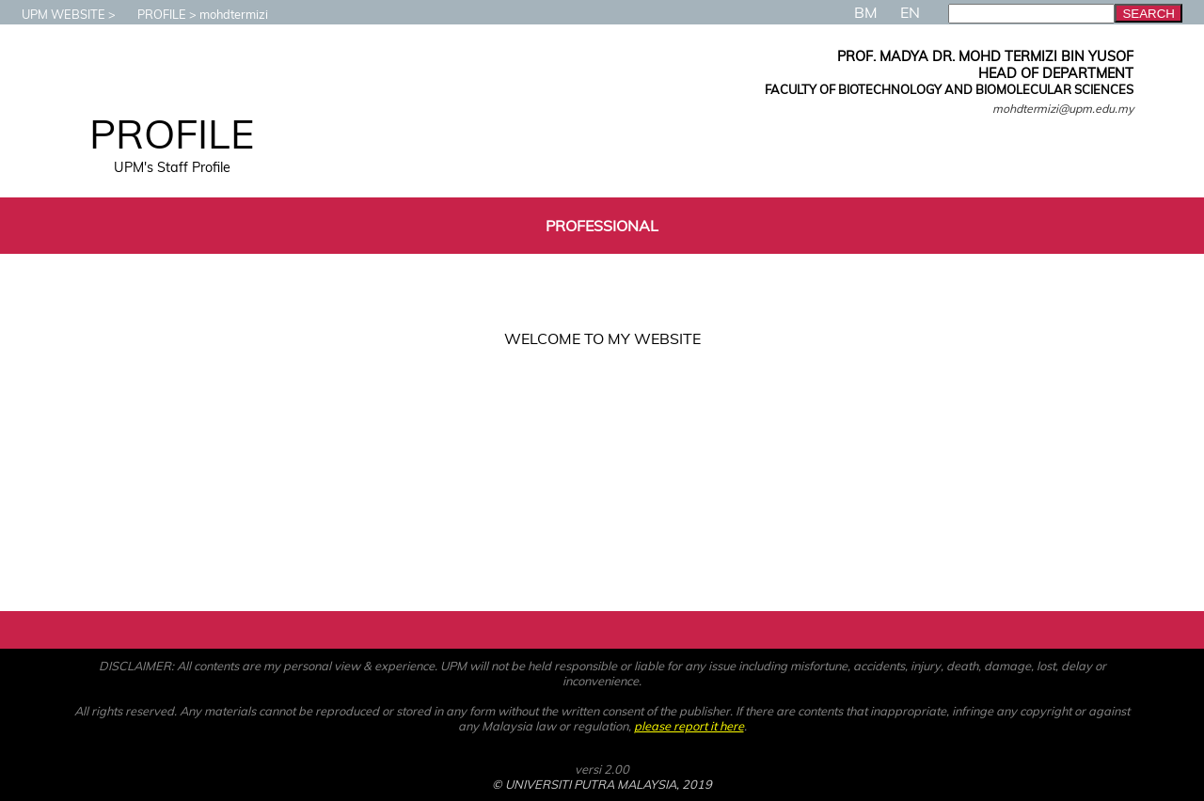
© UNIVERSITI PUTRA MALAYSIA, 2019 (602, 784)
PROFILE (152, 14)
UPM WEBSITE (54, 14)
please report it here (689, 725)
